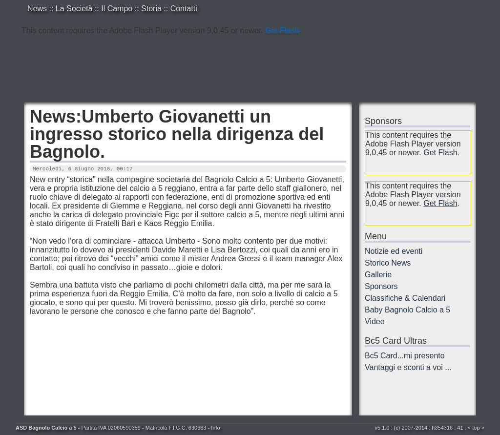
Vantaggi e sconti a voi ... (408, 367)
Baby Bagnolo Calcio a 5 (407, 310)
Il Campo (116, 8)
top (475, 428)
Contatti (183, 8)
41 (460, 428)
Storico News (388, 263)
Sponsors (381, 286)
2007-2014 (415, 428)
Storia (151, 8)
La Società (74, 8)
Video (375, 321)
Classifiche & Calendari (405, 298)
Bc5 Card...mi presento (405, 356)
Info (215, 428)
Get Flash (282, 30)
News (37, 8)
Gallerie (378, 274)
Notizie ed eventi (393, 251)
